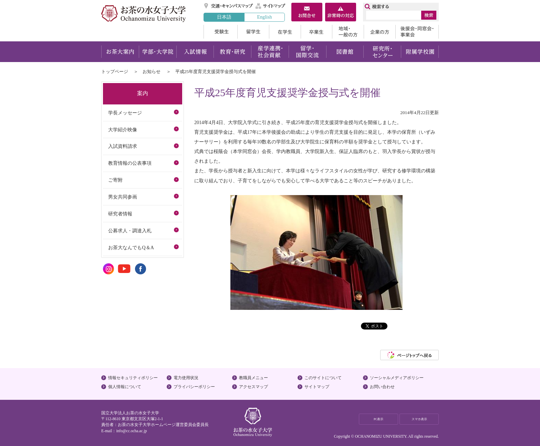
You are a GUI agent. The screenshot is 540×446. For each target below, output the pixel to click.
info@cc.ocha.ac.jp (131, 431)
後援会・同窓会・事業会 (417, 32)
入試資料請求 (122, 146)
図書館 (345, 51)
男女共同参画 (122, 197)
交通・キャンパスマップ (229, 6)
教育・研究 (232, 51)
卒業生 (316, 32)
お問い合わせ (382, 387)
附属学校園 (420, 51)
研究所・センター (382, 51)
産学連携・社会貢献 (270, 51)
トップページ (114, 71)
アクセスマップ (253, 387)
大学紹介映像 (122, 129)
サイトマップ (270, 6)
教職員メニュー (253, 378)
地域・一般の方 (348, 32)
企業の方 (379, 32)
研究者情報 (120, 213)
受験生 (220, 32)
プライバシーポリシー (194, 387)
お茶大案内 (120, 51)
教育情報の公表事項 (130, 163)
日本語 (224, 17)
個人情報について (124, 387)
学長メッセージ (125, 112)
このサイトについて (323, 378)
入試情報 (195, 51)
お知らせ (151, 71)
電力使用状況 (186, 378)
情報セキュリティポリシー (133, 378)
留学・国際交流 (307, 51)
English (264, 17)
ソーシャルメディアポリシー (397, 378)
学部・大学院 (157, 51)
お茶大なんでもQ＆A (131, 247)
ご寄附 (115, 180)
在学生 (285, 32)
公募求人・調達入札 (130, 230)
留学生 (253, 32)
